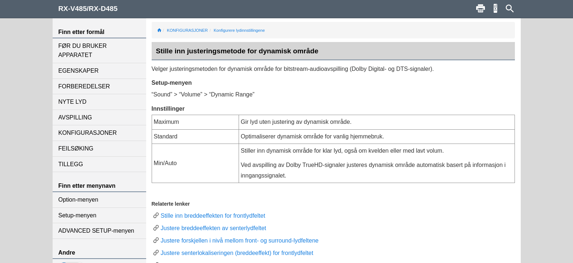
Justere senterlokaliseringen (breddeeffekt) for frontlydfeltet (237, 253)
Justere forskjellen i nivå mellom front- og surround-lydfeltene (240, 240)
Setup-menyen (77, 215)
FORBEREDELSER (84, 86)
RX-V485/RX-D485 (88, 8)
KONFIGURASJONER (87, 133)
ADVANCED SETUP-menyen (96, 231)
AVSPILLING (75, 117)
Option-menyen (78, 200)
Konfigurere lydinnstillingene (239, 30)
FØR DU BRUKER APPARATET (82, 50)
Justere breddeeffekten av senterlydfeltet (213, 228)
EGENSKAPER (78, 71)
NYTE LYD (72, 102)
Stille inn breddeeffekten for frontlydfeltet (213, 216)
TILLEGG (70, 164)
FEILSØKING (76, 148)
